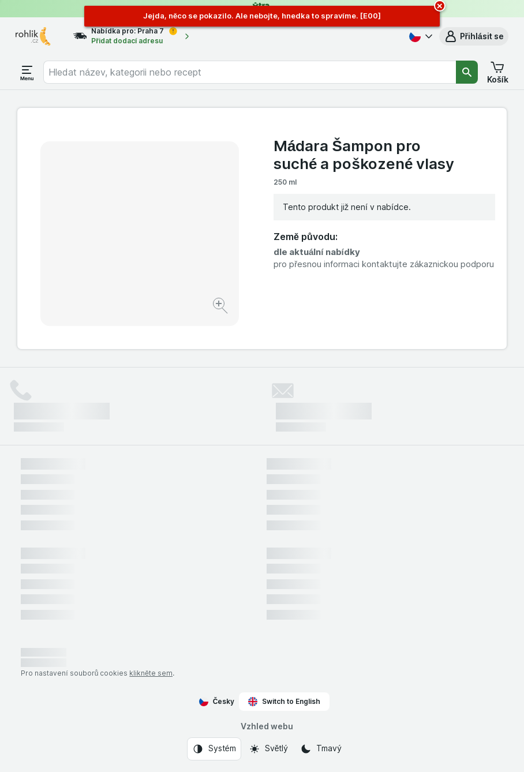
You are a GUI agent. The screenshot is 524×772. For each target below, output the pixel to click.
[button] (473, 36)
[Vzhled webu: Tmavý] (320, 748)
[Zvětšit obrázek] (221, 307)
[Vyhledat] (467, 72)
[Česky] (420, 36)
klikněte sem (151, 673)
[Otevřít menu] (27, 72)
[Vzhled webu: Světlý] (268, 748)
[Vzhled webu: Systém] (214, 748)
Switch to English (284, 701)
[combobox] (249, 72)
